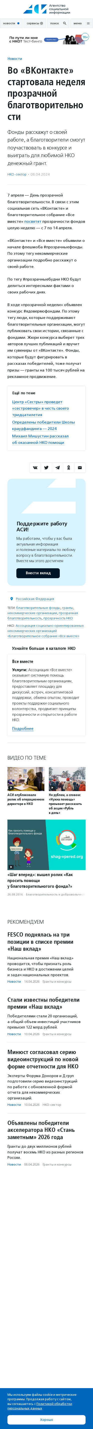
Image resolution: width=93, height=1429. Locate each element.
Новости (14, 59)
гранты (67, 608)
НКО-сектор (17, 174)
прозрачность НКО (58, 618)
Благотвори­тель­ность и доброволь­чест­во (57, 894)
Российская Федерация (35, 599)
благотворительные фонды (38, 608)
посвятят (32, 221)
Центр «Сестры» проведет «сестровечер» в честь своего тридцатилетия (40, 408)
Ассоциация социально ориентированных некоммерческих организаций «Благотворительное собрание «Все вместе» (45, 631)
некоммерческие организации (32, 613)
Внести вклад (38, 573)
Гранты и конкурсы (57, 981)
